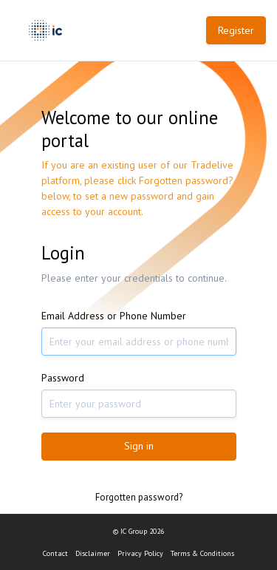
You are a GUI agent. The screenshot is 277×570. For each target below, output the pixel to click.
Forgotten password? (138, 497)
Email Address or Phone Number (113, 315)
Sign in (139, 445)
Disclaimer (92, 553)
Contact (55, 553)
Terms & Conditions (202, 553)
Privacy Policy (140, 553)
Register (236, 30)
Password (62, 377)
